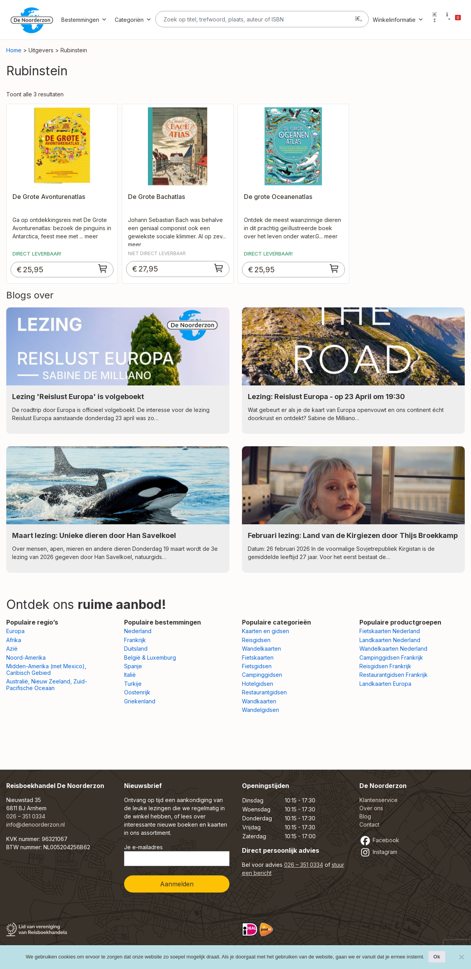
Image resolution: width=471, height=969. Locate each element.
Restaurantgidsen (264, 692)
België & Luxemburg (150, 657)
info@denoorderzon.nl (35, 824)
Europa (15, 631)
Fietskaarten (258, 657)
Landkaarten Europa (385, 683)
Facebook (379, 840)
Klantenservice (378, 800)
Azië (12, 648)
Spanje (133, 666)
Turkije (133, 683)
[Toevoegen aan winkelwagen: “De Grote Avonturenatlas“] (103, 268)
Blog (365, 816)
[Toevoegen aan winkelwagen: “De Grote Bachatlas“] (219, 268)
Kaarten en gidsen (265, 631)
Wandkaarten (259, 701)
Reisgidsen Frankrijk (385, 666)
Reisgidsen (256, 640)
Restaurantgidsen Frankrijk (393, 674)
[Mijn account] (434, 19)
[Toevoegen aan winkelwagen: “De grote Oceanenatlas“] (334, 268)
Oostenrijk (137, 692)
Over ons (371, 808)
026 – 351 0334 (25, 816)
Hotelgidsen (257, 683)
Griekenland (139, 701)
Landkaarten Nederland (389, 640)
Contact (369, 824)
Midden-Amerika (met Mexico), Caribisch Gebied (46, 669)
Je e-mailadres (176, 855)
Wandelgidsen (260, 709)
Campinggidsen (262, 674)
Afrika (13, 640)
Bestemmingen (84, 19)
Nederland (137, 631)
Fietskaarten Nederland (389, 631)
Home (13, 50)
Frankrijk (135, 640)
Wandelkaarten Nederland (393, 648)
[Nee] (461, 957)
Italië (130, 674)
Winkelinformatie (398, 19)
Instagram (378, 851)
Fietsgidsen (257, 666)
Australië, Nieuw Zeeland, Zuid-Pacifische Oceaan (46, 684)
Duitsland (136, 648)
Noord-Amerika (26, 657)
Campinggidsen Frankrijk (391, 657)
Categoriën (133, 19)
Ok (437, 957)
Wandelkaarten (261, 648)
